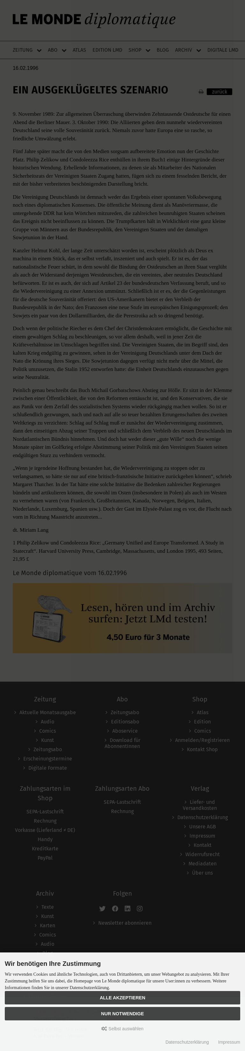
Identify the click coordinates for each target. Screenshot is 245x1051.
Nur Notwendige (122, 1013)
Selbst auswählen (122, 1028)
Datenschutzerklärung (187, 1042)
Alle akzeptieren (122, 997)
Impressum (229, 1042)
